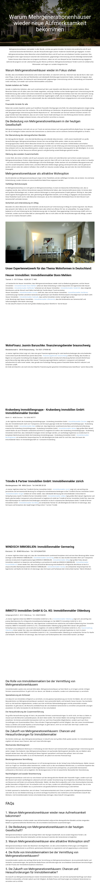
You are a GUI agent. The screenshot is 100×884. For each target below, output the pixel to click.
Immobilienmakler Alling (61, 560)
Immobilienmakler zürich (61, 489)
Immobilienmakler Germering (44, 558)
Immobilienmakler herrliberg (29, 503)
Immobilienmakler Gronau (28, 292)
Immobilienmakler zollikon (57, 496)
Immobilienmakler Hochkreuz (78, 292)
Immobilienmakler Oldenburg (63, 619)
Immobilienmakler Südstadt (29, 297)
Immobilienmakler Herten (67, 428)
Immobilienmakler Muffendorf (24, 288)
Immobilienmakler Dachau (56, 567)
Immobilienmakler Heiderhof (70, 288)
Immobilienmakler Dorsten (77, 421)
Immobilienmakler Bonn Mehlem (25, 286)
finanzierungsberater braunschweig (55, 356)
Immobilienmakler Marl (27, 426)
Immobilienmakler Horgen (15, 494)
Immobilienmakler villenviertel (44, 299)
